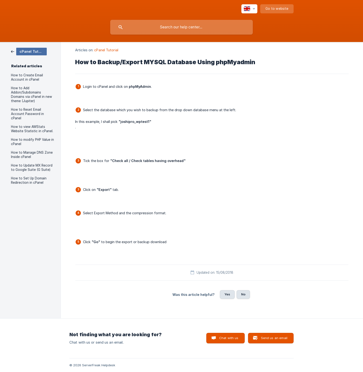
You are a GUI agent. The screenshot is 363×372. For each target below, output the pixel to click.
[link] (29, 51)
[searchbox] (181, 27)
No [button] (243, 294)
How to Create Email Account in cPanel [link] (27, 77)
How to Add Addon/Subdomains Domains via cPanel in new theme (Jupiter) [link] (31, 94)
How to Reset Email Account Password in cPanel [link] (27, 114)
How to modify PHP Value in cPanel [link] (32, 142)
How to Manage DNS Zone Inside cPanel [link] (32, 155)
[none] (249, 8)
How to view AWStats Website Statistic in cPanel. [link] (32, 129)
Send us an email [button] (274, 338)
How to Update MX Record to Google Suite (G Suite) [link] (31, 167)
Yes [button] (227, 294)
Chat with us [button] (229, 338)
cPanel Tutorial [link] (106, 50)
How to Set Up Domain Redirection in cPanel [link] (29, 180)
